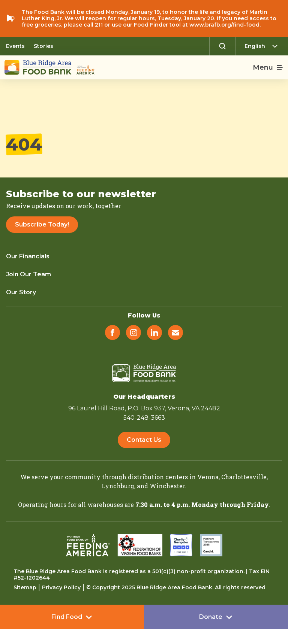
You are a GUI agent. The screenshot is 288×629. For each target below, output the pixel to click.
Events (15, 46)
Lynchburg (118, 486)
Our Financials (28, 256)
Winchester (167, 486)
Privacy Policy (61, 587)
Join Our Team (28, 274)
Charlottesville (244, 477)
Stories (43, 46)
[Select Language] (263, 46)
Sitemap (25, 587)
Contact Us (144, 439)
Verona (208, 477)
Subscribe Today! (42, 224)
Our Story (21, 292)
